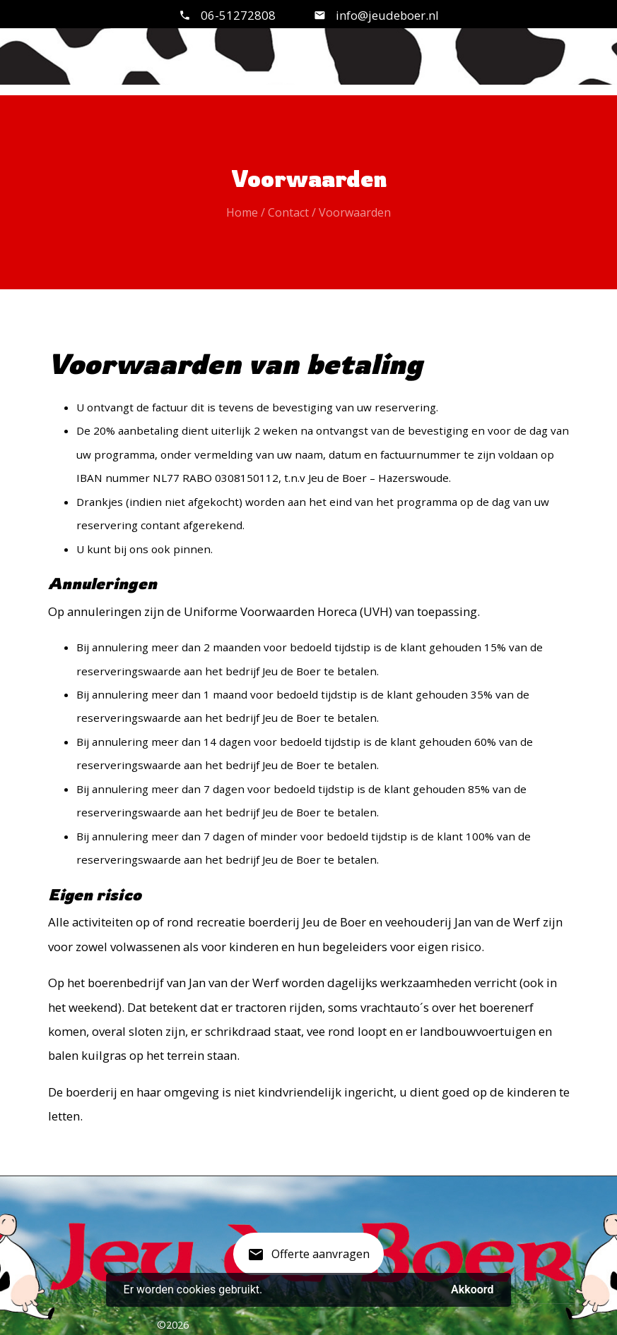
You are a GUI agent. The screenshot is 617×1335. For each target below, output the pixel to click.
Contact (288, 212)
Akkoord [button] (472, 1289)
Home (242, 212)
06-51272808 (238, 15)
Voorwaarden (355, 212)
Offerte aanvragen (308, 1259)
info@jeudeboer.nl (386, 15)
